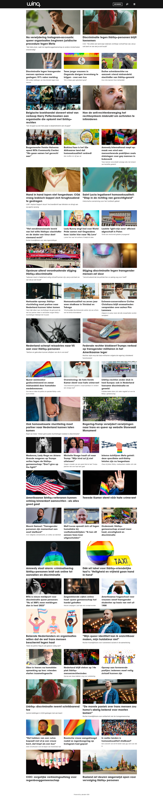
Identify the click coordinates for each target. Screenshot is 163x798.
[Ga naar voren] (34, 4)
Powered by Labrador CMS (81, 795)
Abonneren (117, 4)
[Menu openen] (134, 4)
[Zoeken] (127, 4)
